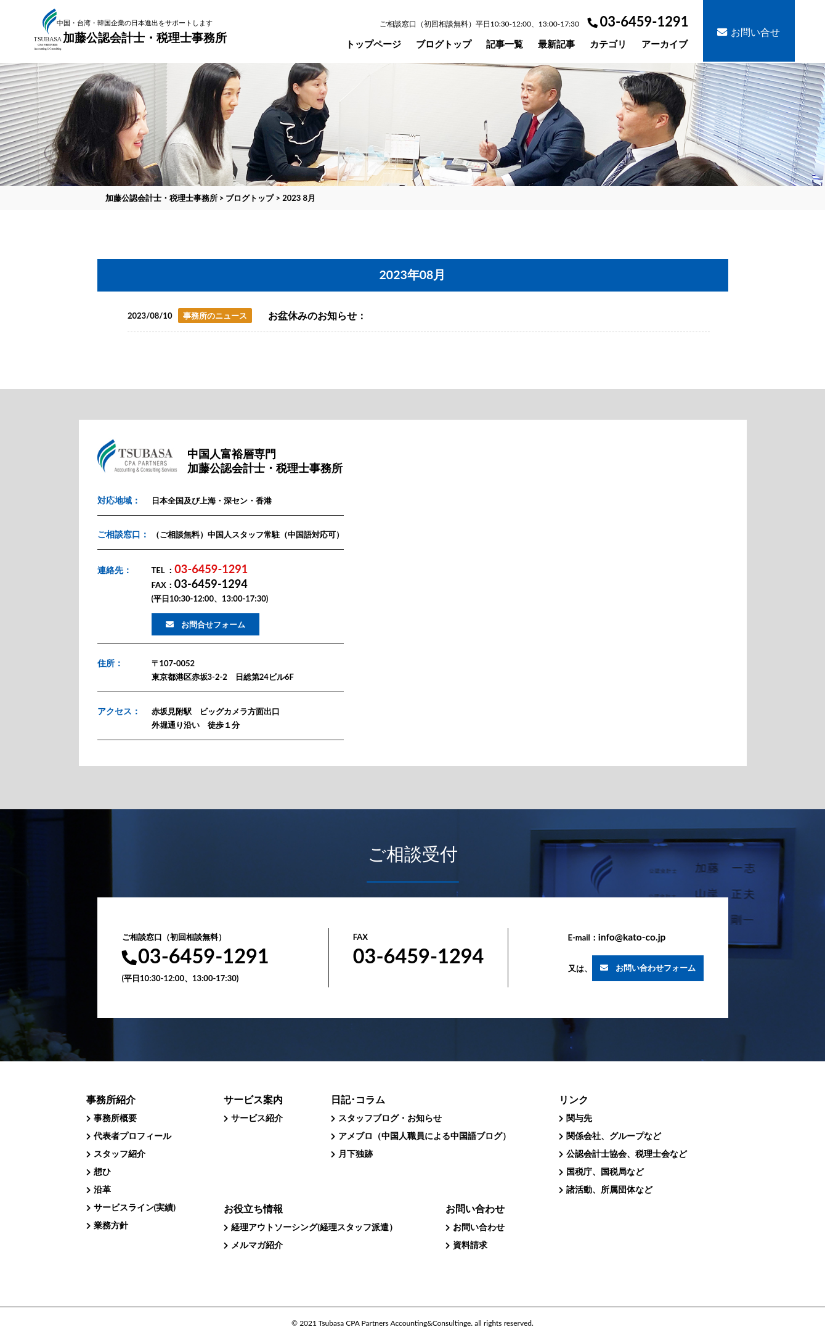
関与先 (579, 1117)
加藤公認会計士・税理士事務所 (145, 32)
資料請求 (470, 1244)
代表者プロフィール (132, 1135)
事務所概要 (115, 1117)
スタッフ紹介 (119, 1153)
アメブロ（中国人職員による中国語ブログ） (424, 1135)
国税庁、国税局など (605, 1171)
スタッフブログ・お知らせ (390, 1117)
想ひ (102, 1171)
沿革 (102, 1189)
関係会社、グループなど (613, 1135)
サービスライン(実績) (135, 1207)
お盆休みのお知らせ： (317, 315)
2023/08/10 (150, 315)
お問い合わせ (479, 1227)
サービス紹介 (257, 1117)
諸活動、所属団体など (609, 1189)
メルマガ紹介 (257, 1244)
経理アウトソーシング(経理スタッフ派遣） (314, 1227)
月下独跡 (355, 1153)
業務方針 (111, 1225)
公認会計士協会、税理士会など (626, 1153)
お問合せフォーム (213, 624)
